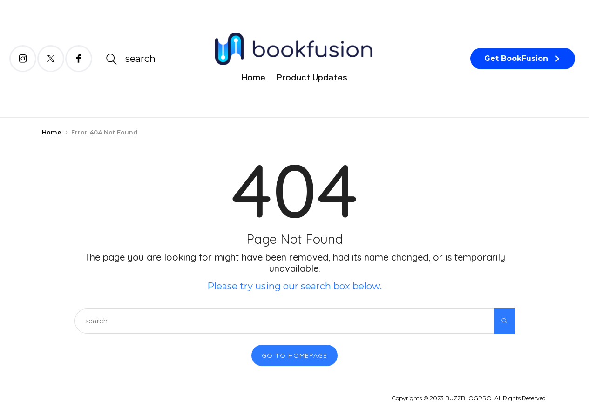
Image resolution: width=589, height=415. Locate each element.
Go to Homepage (294, 355)
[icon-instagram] (22, 58)
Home (253, 77)
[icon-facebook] (78, 58)
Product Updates (312, 77)
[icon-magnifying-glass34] (130, 59)
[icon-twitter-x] (50, 58)
